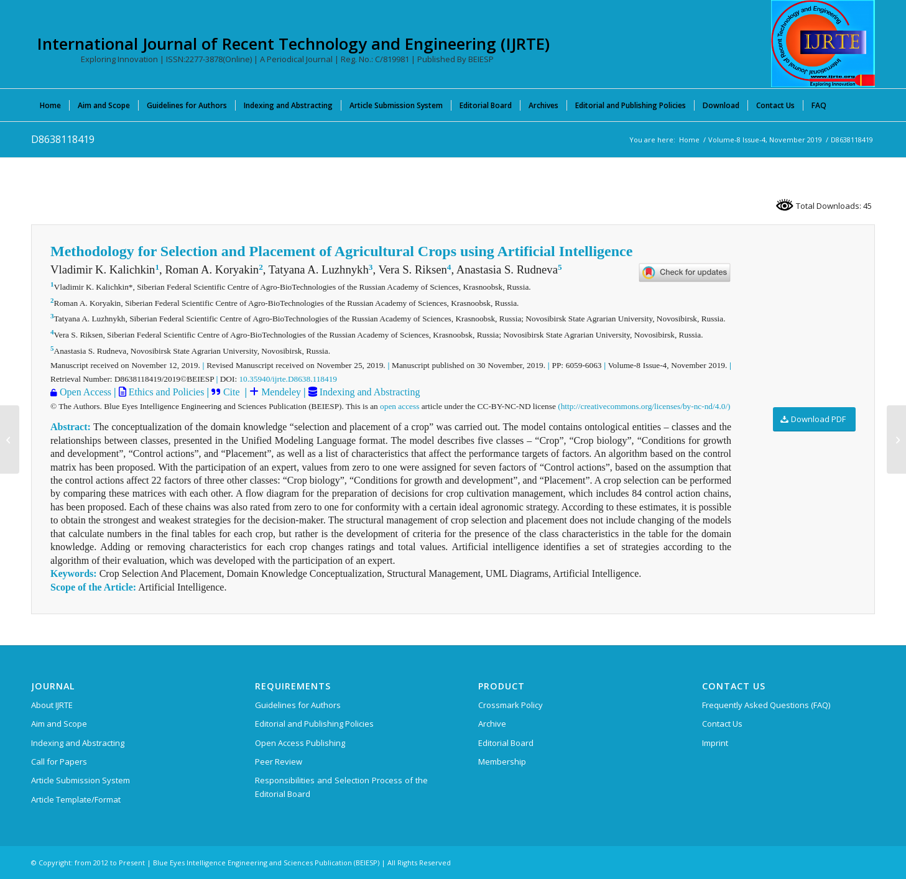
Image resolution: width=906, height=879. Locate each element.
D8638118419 (63, 139)
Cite (231, 392)
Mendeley (280, 392)
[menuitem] (50, 105)
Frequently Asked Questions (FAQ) (766, 705)
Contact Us (722, 723)
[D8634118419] (9, 439)
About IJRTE (52, 705)
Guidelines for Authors (298, 705)
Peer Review (278, 761)
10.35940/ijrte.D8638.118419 (288, 379)
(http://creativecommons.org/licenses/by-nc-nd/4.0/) (644, 406)
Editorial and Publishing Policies (314, 723)
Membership (502, 761)
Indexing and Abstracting (368, 392)
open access (399, 406)
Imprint (715, 742)
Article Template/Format (76, 799)
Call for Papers (59, 761)
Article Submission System (80, 780)
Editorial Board (506, 742)
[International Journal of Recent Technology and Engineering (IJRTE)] (823, 43)
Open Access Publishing (300, 742)
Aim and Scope (59, 723)
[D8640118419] (896, 439)
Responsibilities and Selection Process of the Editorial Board (341, 787)
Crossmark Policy (510, 705)
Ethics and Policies (165, 392)
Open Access (85, 392)
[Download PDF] (814, 419)
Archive (492, 723)
